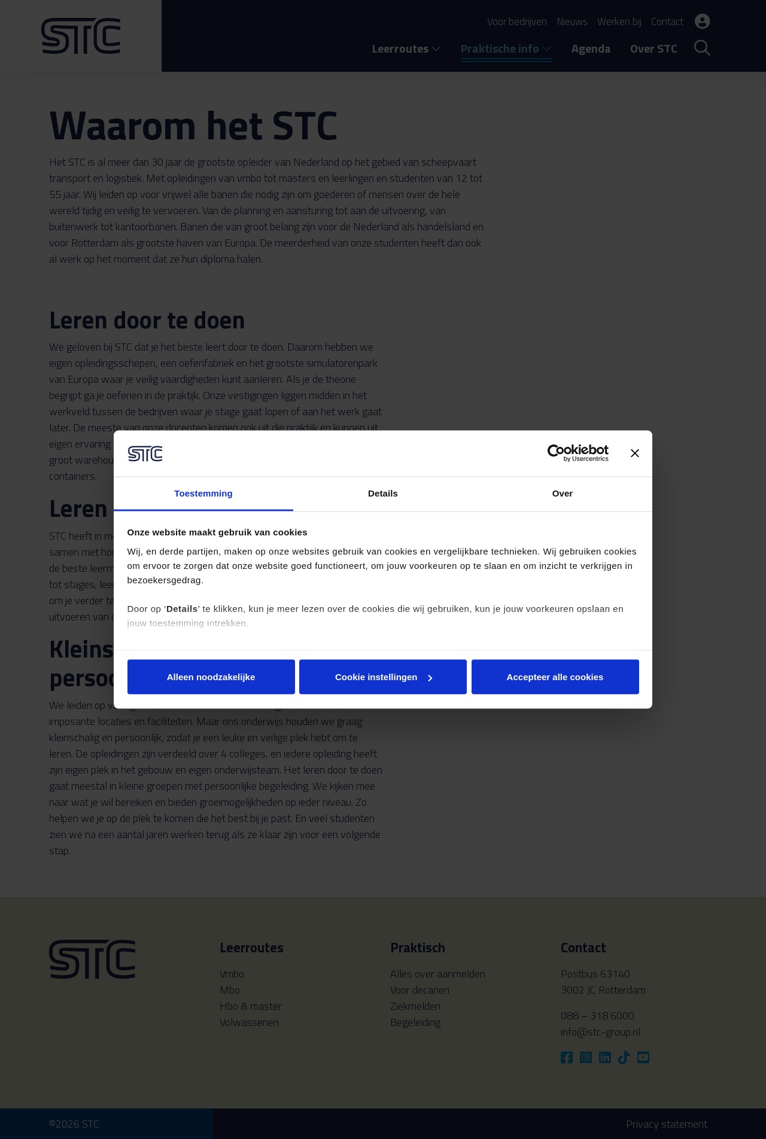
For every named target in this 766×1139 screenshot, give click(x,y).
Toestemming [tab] (203, 493)
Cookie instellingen (383, 677)
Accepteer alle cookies (555, 677)
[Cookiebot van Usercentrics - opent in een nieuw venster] (556, 453)
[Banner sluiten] (635, 453)
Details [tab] (383, 493)
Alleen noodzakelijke (211, 677)
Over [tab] (562, 493)
